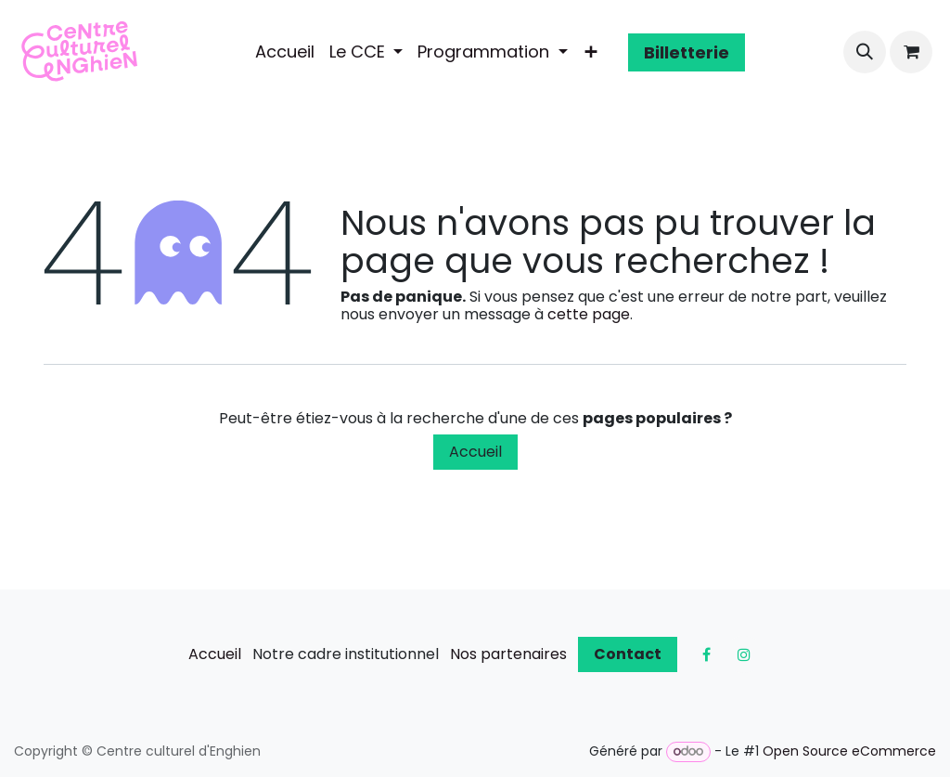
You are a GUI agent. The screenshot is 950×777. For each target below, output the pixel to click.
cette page (588, 314)
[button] (864, 52)
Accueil (475, 451)
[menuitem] (285, 52)
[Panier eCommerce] (911, 52)
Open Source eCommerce (849, 751)
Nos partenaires (508, 654)
